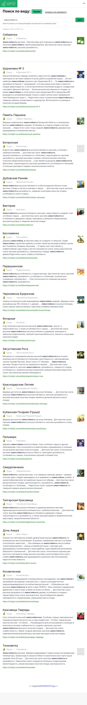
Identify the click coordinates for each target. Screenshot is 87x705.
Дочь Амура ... (22, 534)
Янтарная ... (21, 322)
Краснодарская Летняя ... (27, 388)
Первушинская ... (24, 270)
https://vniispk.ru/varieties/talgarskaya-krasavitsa (24, 522)
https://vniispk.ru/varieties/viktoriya (18, 225)
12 (50, 686)
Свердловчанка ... (24, 471)
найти (79, 20)
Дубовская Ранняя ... (25, 182)
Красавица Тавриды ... (26, 614)
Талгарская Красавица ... (27, 504)
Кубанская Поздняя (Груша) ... (29, 416)
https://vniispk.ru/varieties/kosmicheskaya (21, 601)
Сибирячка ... (22, 38)
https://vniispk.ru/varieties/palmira (17, 459)
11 (49, 686)
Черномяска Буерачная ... (27, 297)
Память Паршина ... (25, 119)
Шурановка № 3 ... (24, 72)
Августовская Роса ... (25, 353)
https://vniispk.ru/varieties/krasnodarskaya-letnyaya (25, 404)
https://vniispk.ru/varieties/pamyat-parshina (21, 134)
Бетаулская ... (22, 146)
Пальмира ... (21, 441)
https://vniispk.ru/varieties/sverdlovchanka (21, 492)
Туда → (54, 686)
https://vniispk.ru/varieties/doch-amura (19, 563)
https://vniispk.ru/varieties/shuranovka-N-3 (21, 106)
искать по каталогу (56, 12)
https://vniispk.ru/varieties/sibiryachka (19, 51)
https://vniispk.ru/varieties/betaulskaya (19, 170)
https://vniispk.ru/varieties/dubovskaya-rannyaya (24, 197)
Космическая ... (23, 575)
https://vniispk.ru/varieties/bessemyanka (20, 258)
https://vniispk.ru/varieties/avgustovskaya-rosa (23, 376)
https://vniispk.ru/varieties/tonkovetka (19, 667)
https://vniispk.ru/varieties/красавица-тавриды (23, 637)
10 (47, 686)
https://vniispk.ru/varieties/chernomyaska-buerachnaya (26, 310)
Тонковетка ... (22, 649)
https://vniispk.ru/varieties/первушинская (21, 285)
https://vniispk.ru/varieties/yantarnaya (19, 340)
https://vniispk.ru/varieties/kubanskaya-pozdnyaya (24, 428)
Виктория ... (21, 209)
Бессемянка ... (22, 237)
